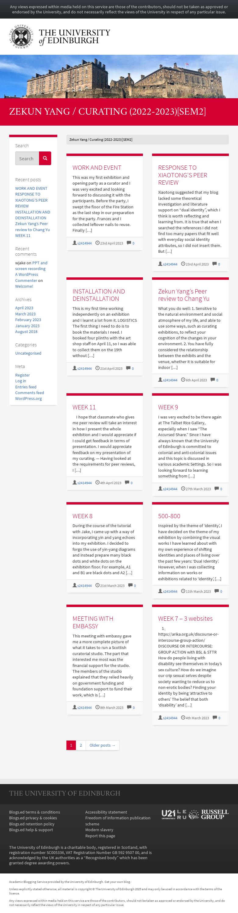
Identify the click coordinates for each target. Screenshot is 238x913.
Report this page (100, 835)
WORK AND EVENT (31, 188)
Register (22, 375)
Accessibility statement (106, 812)
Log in (20, 381)
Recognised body (101, 857)
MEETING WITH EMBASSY (93, 622)
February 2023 (28, 319)
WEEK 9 (168, 407)
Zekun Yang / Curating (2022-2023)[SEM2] (107, 112)
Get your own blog (117, 882)
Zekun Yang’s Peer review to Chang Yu (184, 295)
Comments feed (29, 392)
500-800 (169, 516)
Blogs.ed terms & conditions (34, 812)
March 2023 (25, 314)
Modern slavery (99, 829)
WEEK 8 (83, 516)
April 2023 (24, 308)
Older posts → (103, 745)
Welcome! (24, 286)
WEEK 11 (22, 235)
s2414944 (84, 243)
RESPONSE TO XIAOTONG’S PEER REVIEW (31, 200)
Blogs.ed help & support (31, 829)
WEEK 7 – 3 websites (185, 618)
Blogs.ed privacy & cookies (33, 818)
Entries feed (26, 387)
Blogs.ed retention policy (32, 824)
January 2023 (27, 325)
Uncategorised (28, 353)
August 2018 (26, 331)
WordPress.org (28, 398)
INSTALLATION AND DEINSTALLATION (99, 295)
